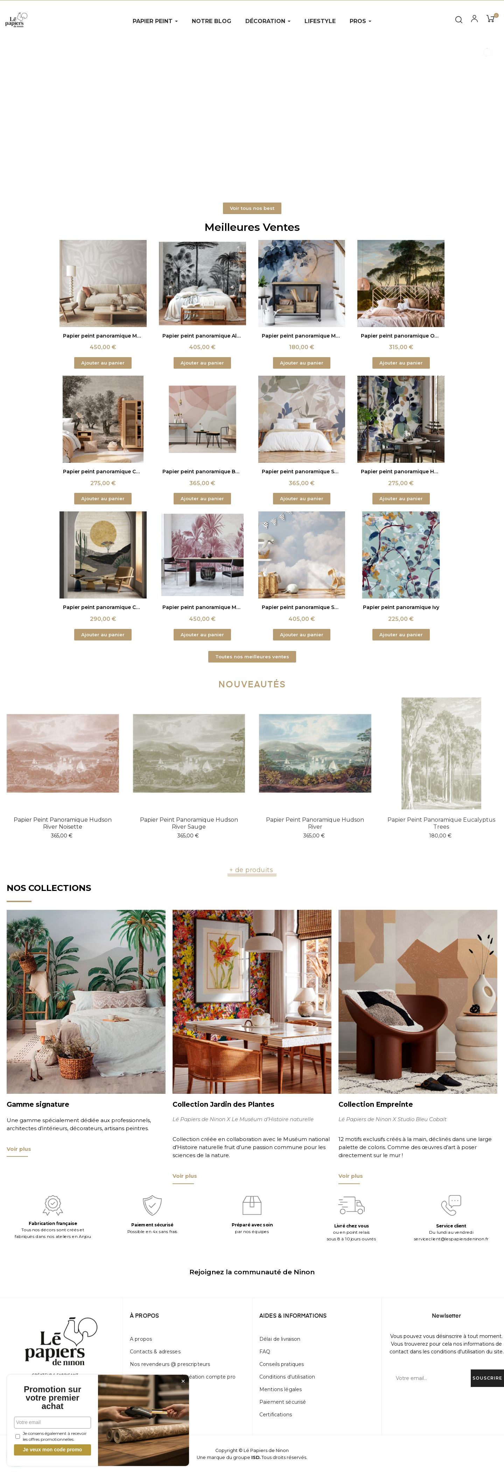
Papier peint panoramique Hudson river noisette (63, 823)
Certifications (275, 1414)
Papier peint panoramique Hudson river (315, 823)
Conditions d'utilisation (287, 1377)
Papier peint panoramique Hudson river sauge (189, 823)
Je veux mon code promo (52, 1449)
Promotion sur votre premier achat (52, 1397)
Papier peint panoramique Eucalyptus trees (441, 823)
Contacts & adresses (155, 1351)
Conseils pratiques (281, 1364)
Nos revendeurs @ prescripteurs (170, 1364)
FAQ (264, 1351)
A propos (141, 1339)
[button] (252, 208)
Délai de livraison (280, 1339)
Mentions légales (280, 1389)
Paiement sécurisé (282, 1402)
